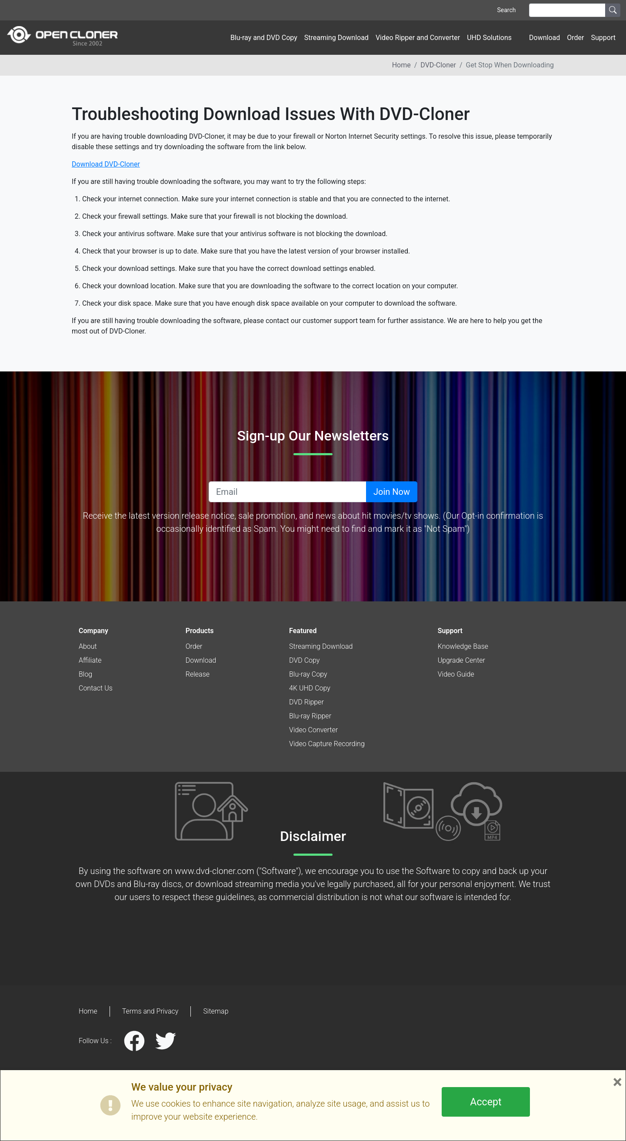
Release (198, 674)
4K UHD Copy (309, 688)
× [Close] (617, 1082)
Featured (302, 631)
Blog (85, 674)
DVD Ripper (306, 702)
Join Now (391, 492)
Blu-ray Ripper (310, 716)
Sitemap (215, 1011)
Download (544, 37)
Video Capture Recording (327, 744)
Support (603, 37)
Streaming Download (336, 37)
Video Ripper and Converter (418, 37)
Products (200, 631)
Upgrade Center (461, 660)
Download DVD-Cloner (106, 164)
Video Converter (313, 730)
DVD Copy (304, 660)
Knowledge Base (463, 646)
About (88, 646)
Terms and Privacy (150, 1011)
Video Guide (456, 674)
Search (506, 10)
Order (575, 37)
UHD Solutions (489, 37)
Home (401, 65)
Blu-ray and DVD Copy (263, 37)
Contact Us (96, 688)
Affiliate (90, 660)
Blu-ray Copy (308, 674)
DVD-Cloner (438, 65)
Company (93, 631)
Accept (485, 1102)
